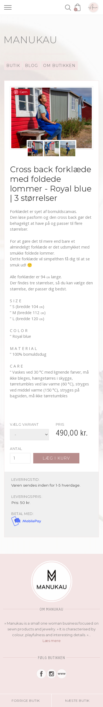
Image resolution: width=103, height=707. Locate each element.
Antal (16, 449)
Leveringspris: (26, 497)
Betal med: (22, 514)
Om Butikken (59, 65)
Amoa (93, 7)
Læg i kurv (56, 458)
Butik (13, 65)
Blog (31, 65)
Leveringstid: (25, 479)
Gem (23, 92)
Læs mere (52, 640)
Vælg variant (24, 424)
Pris (60, 424)
